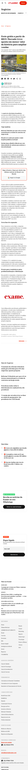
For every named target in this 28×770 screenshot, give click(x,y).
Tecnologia (21, 639)
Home (2, 26)
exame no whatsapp (9, 494)
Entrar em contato (6, 742)
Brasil (2, 633)
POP (20, 647)
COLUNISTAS (4, 654)
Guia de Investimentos (6, 669)
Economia (3, 638)
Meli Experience (17, 336)
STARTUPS (21, 13)
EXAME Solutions (8, 83)
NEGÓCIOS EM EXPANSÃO (8, 13)
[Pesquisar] (5, 3)
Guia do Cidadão (5, 664)
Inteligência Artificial (6, 646)
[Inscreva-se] (14, 554)
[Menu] (2, 3)
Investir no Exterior (6, 709)
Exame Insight (4, 643)
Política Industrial (5, 720)
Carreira (3, 635)
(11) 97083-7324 (9, 760)
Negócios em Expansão (7, 734)
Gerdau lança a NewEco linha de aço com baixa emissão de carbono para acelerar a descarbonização (13, 145)
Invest (2, 649)
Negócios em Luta (5, 717)
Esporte (21, 634)
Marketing (21, 631)
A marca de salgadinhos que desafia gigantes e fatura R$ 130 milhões (15, 449)
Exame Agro (22, 636)
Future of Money (23, 642)
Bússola (3, 701)
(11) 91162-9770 (9, 745)
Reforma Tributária (6, 711)
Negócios (6, 9)
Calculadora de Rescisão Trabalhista (10, 680)
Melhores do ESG (5, 731)
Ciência (20, 645)
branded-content (6, 336)
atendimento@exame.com (8, 752)
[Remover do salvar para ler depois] (20, 79)
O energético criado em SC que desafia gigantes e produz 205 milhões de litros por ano (15, 456)
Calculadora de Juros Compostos (9, 683)
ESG (2, 641)
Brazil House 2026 (5, 695)
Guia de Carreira (5, 672)
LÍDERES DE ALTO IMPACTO (8, 630)
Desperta (6, 536)
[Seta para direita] (24, 13)
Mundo (20, 626)
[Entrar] (23, 3)
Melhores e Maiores (6, 728)
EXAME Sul (4, 698)
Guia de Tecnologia (6, 666)
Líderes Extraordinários (7, 714)
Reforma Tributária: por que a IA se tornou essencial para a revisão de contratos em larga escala (13, 132)
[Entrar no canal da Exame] (14, 507)
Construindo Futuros (6, 703)
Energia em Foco (5, 706)
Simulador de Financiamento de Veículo (11, 686)
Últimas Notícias (5, 627)
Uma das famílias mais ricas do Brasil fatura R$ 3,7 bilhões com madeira (13, 464)
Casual (20, 628)
